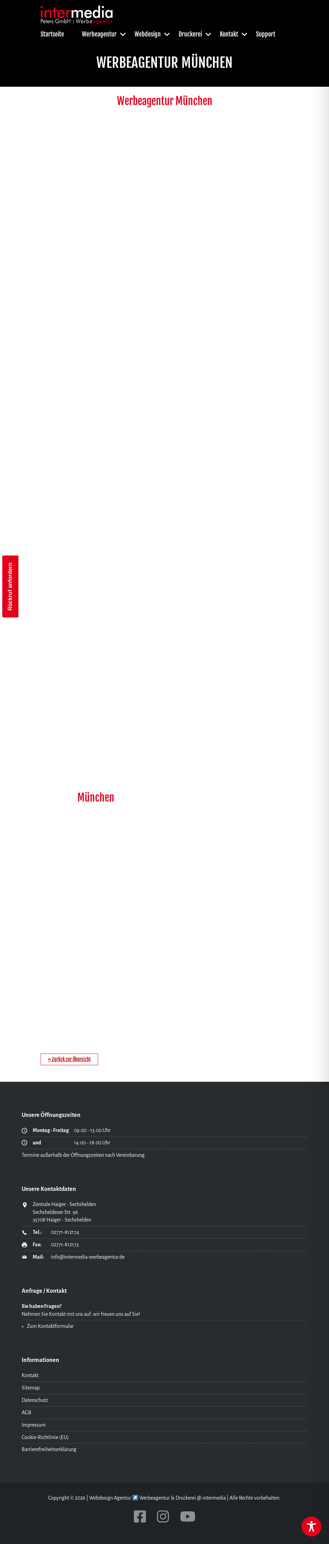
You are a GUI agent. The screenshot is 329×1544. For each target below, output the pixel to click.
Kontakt (229, 34)
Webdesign (148, 34)
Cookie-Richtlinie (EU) (45, 1437)
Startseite (52, 34)
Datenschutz (35, 1400)
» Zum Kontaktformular (48, 1326)
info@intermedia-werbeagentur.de (88, 1257)
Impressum (34, 1425)
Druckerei (190, 34)
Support (265, 34)
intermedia (214, 1498)
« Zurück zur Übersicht (69, 1059)
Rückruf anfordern (10, 587)
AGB (26, 1412)
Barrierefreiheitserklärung (49, 1449)
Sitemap (31, 1387)
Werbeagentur (99, 34)
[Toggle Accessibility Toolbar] (311, 1526)
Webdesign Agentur (110, 1498)
